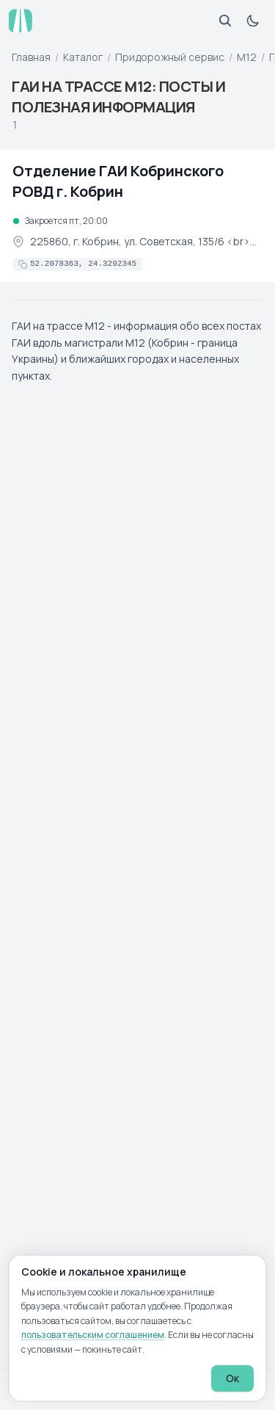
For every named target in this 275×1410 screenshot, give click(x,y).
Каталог (83, 57)
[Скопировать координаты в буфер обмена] (77, 264)
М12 (247, 57)
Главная (31, 57)
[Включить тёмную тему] (253, 20)
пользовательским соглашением (92, 1334)
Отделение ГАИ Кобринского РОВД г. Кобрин (118, 181)
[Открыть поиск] (225, 20)
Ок (232, 1378)
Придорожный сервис (169, 57)
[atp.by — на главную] (20, 20)
